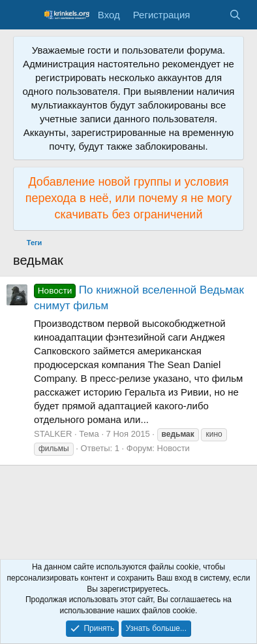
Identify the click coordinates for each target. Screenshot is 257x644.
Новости (173, 448)
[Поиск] (235, 15)
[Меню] (24, 15)
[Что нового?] (209, 15)
